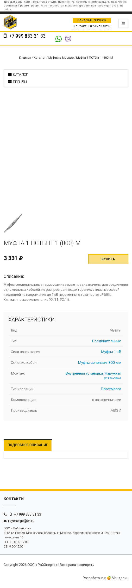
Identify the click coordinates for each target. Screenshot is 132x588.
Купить (108, 259)
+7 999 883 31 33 (27, 36)
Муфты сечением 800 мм (99, 362)
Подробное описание (27, 445)
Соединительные (106, 341)
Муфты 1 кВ (111, 352)
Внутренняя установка (84, 373)
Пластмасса (111, 389)
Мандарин (117, 578)
